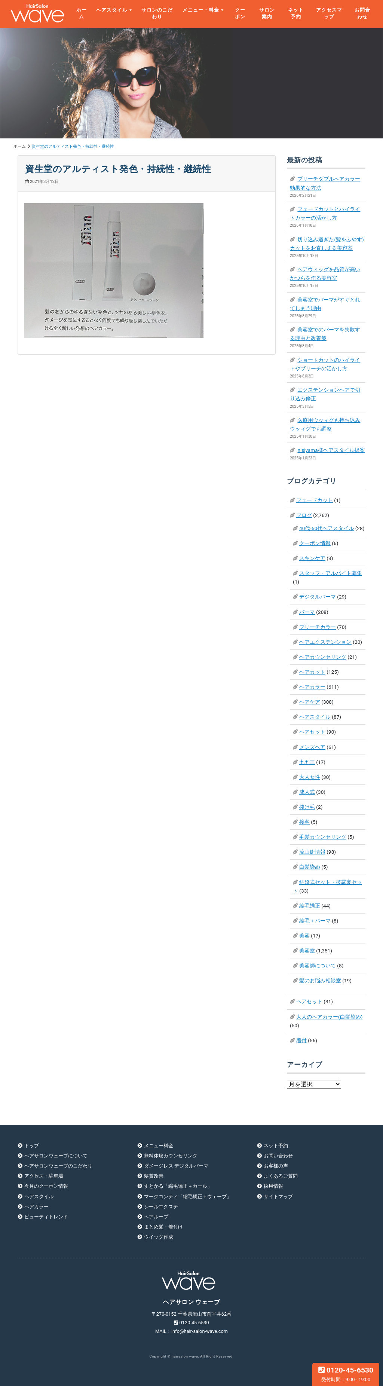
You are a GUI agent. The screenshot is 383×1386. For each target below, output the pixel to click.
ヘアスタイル (112, 10)
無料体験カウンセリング (170, 1156)
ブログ (304, 515)
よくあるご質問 (281, 1176)
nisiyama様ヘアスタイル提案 (331, 450)
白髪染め (309, 867)
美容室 (307, 951)
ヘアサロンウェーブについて (56, 1156)
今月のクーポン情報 (46, 1186)
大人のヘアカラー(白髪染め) (329, 1017)
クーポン (240, 13)
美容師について (317, 966)
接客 (304, 822)
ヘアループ (156, 1217)
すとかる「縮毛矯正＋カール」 (178, 1186)
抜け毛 (307, 807)
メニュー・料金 (201, 10)
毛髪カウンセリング (322, 837)
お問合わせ (362, 13)
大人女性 (309, 777)
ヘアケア (309, 702)
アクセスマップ (329, 13)
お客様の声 (276, 1166)
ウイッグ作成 (158, 1237)
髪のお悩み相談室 (320, 980)
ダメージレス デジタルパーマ (176, 1166)
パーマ (307, 612)
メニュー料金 (158, 1145)
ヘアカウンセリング (322, 657)
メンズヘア (312, 747)
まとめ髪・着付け (163, 1227)
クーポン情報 (315, 543)
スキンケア (312, 558)
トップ (31, 1145)
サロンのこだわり (157, 13)
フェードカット (314, 500)
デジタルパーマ (317, 597)
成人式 (307, 792)
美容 (304, 936)
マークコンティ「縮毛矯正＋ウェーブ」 (188, 1196)
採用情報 (273, 1186)
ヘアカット (312, 672)
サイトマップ (278, 1196)
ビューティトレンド (46, 1217)
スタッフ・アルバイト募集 (330, 573)
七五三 (307, 762)
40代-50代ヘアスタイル (326, 528)
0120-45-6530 (345, 1374)
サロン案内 (267, 13)
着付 (301, 1040)
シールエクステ (161, 1206)
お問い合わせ (278, 1156)
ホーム (81, 13)
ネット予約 (296, 13)
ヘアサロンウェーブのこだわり (58, 1166)
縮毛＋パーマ (315, 921)
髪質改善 (153, 1176)
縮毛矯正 (309, 906)
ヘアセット (312, 732)
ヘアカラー (312, 687)
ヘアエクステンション (325, 642)
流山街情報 (312, 852)
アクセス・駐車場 (43, 1176)
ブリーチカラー (317, 627)
